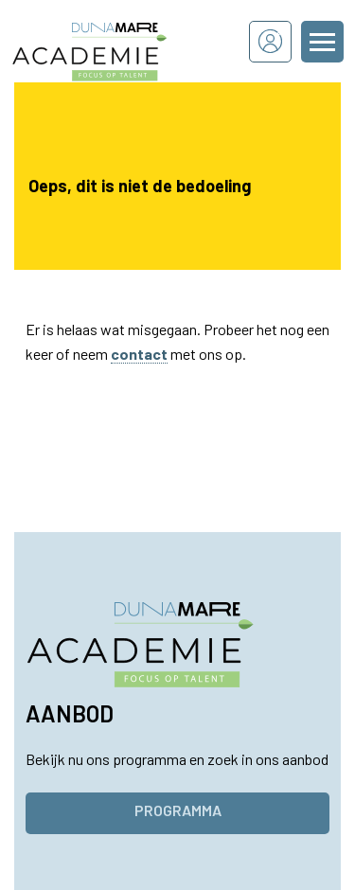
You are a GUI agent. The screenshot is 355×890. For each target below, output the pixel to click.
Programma (178, 810)
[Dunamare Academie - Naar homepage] (115, 41)
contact (139, 354)
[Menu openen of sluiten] (322, 41)
